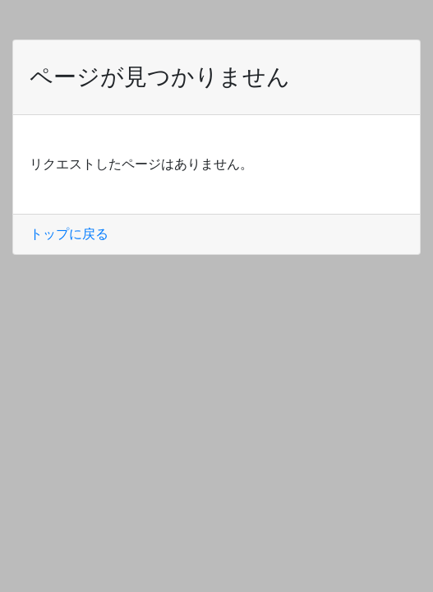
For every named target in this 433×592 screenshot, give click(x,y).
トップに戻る (69, 234)
